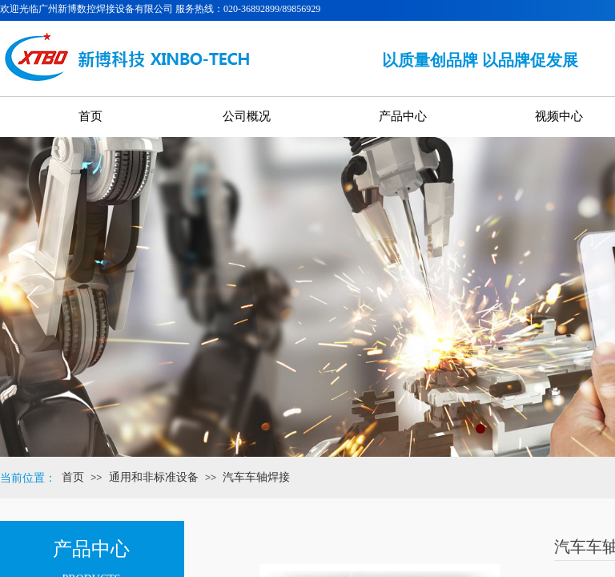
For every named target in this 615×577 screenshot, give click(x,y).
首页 (73, 477)
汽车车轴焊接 (256, 477)
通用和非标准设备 (154, 477)
